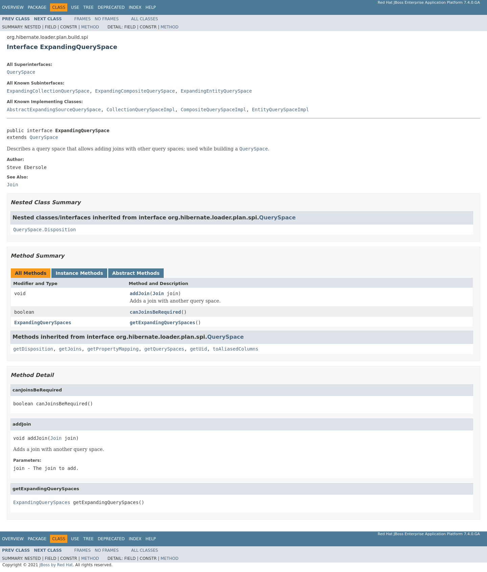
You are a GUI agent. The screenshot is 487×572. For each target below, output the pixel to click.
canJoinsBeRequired (155, 312)
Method (90, 27)
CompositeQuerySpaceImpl (213, 109)
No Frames (107, 19)
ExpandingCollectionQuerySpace (48, 91)
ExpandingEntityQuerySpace (216, 91)
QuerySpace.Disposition (44, 229)
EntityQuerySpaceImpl (280, 109)
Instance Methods (79, 273)
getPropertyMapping (113, 349)
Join (158, 293)
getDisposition (33, 349)
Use (75, 7)
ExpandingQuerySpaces (42, 322)
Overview (13, 7)
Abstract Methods (136, 273)
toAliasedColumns (235, 349)
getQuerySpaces (164, 349)
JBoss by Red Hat (56, 565)
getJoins (70, 349)
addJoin (140, 293)
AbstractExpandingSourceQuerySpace (54, 109)
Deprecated (111, 7)
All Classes (144, 19)
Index (135, 7)
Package (37, 7)
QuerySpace (21, 72)
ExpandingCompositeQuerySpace (135, 91)
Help (150, 7)
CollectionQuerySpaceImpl (141, 109)
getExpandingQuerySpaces (162, 322)
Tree (88, 7)
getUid (198, 349)
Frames (82, 19)
